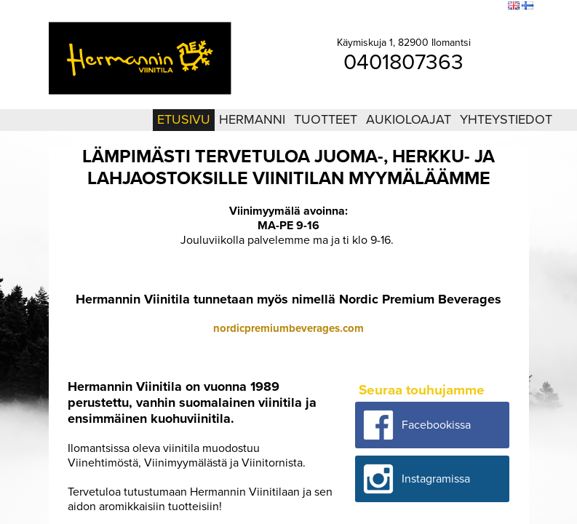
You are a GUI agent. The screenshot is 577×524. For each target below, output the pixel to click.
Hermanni (252, 119)
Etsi (493, 6)
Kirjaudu (417, 6)
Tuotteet (325, 119)
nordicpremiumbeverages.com (288, 328)
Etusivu (183, 119)
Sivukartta (459, 6)
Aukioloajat (408, 119)
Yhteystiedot (506, 119)
